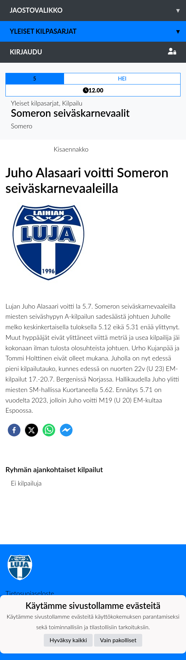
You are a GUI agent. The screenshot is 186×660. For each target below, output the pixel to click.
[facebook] (14, 430)
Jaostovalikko (98, 10)
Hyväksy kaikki (68, 639)
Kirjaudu (93, 52)
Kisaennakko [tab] (71, 149)
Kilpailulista (30, 519)
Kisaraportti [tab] (116, 149)
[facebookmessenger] (66, 430)
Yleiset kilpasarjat (98, 31)
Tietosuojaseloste (29, 593)
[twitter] (31, 430)
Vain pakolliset (118, 639)
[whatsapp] (48, 430)
